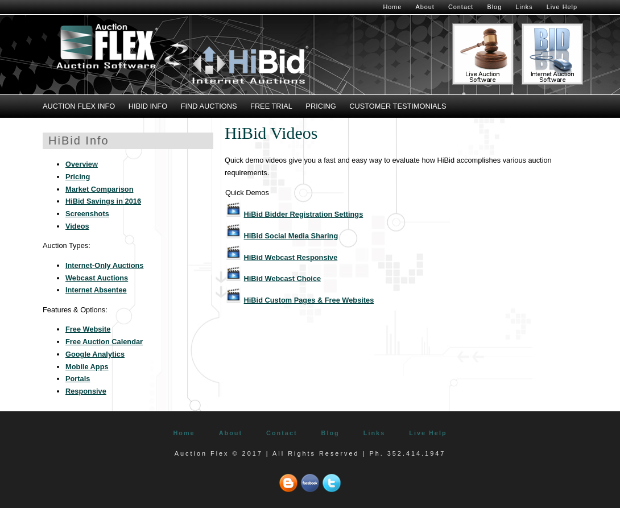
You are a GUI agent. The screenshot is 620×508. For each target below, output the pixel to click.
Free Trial (271, 106)
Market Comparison (99, 189)
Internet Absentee (96, 290)
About (424, 6)
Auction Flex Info (79, 106)
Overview (81, 164)
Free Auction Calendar (104, 341)
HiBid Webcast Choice (282, 278)
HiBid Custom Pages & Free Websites (309, 300)
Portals (77, 378)
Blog (494, 6)
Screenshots (87, 213)
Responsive (85, 391)
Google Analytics (95, 354)
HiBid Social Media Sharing (291, 236)
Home (392, 6)
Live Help (562, 6)
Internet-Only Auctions (104, 265)
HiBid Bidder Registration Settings (303, 214)
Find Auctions (209, 106)
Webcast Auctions (96, 278)
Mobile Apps (87, 366)
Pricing (320, 106)
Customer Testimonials (397, 106)
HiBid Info (148, 106)
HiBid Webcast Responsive (291, 257)
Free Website (87, 329)
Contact (460, 6)
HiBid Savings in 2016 (103, 201)
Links (523, 6)
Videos (77, 226)
